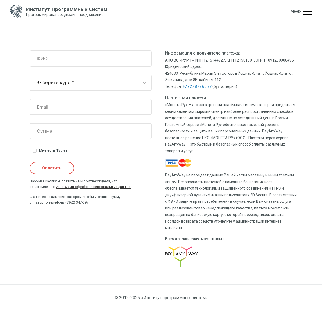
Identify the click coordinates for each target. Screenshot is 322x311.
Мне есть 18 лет (53, 150)
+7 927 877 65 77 (197, 86)
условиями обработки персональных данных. (93, 187)
